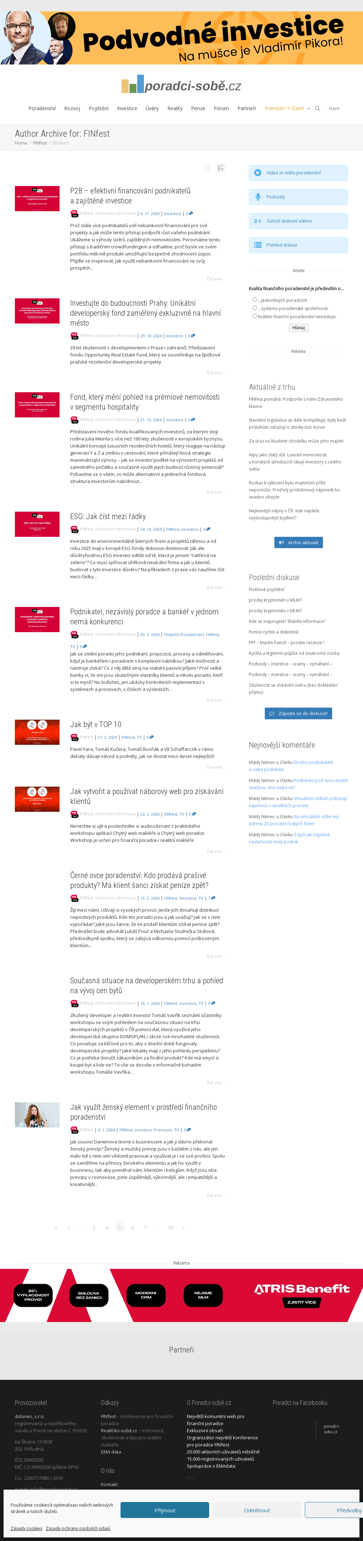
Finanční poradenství (184, 634)
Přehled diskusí (282, 245)
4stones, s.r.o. (30, 1416)
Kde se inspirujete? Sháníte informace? (287, 621)
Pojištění (98, 108)
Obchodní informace (115, 213)
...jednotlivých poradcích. (283, 300)
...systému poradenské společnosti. (293, 308)
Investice (127, 108)
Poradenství (42, 108)
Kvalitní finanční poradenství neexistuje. (297, 317)
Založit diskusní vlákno (289, 221)
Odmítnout (257, 1510)
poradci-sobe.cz (332, 1428)
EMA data (111, 1452)
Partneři (247, 108)
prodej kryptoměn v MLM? (275, 600)
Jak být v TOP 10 (96, 724)
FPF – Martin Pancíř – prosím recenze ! (286, 643)
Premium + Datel (284, 108)
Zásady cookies (26, 1528)
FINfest (86, 213)
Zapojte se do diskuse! (298, 713)
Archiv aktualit (298, 542)
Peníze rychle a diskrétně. (274, 632)
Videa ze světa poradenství (294, 173)
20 (170, 1227)
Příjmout (165, 1510)
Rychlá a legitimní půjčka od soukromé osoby (294, 653)
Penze (198, 108)
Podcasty (276, 197)
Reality (175, 108)
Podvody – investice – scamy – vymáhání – (290, 664)
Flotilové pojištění (266, 589)
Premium (163, 1129)
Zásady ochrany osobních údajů (78, 1528)
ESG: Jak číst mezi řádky (108, 516)
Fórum (221, 108)
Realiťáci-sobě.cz (119, 1430)
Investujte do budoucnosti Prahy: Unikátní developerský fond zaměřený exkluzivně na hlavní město (145, 313)
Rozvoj (72, 108)
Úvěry (152, 108)
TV (72, 646)
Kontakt (109, 1484)
